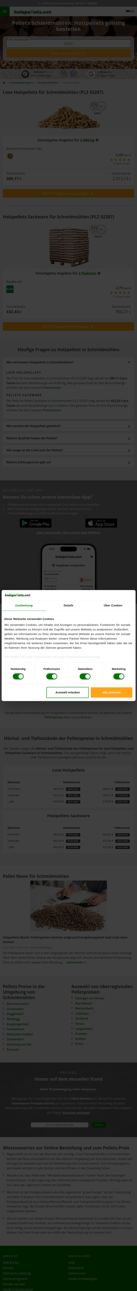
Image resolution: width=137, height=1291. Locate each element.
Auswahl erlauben (67, 692)
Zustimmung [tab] (24, 605)
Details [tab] (68, 605)
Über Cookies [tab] (113, 605)
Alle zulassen (111, 692)
